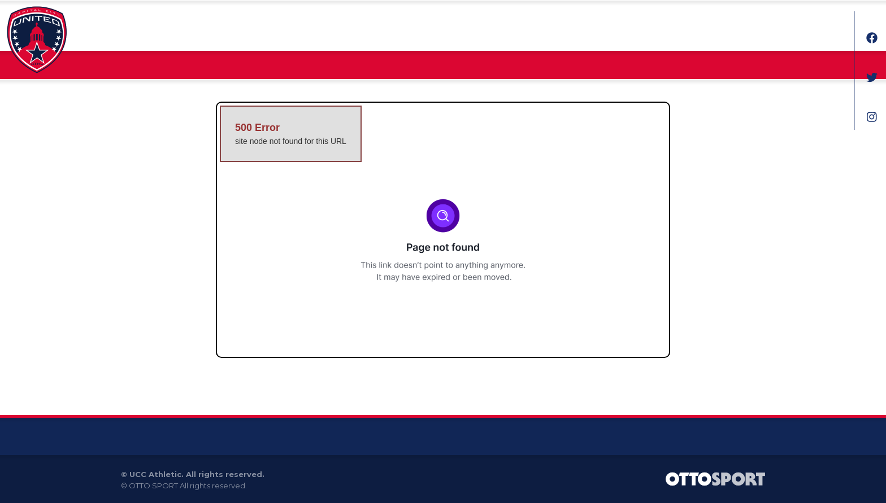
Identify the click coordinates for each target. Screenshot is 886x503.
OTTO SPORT (153, 485)
